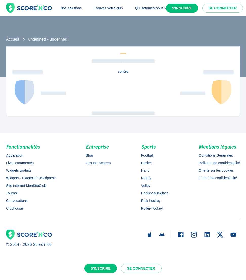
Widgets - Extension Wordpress (31, 178)
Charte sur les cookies (216, 170)
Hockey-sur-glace (155, 193)
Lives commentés (20, 163)
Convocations (17, 201)
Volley (145, 186)
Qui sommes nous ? (151, 8)
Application (15, 155)
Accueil (12, 39)
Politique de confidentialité (219, 163)
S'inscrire (182, 8)
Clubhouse (14, 208)
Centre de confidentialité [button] (218, 178)
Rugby (146, 178)
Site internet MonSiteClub (26, 186)
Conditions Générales (216, 155)
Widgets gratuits (18, 170)
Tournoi (12, 193)
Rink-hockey (151, 201)
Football (147, 155)
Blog (89, 155)
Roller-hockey (152, 208)
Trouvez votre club (108, 8)
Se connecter (223, 8)
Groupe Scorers (98, 163)
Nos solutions (71, 8)
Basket (146, 163)
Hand (145, 170)
